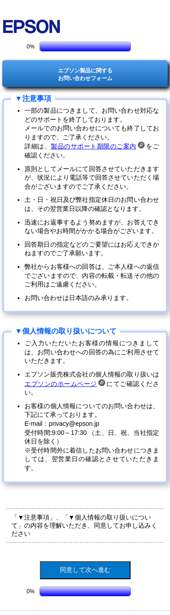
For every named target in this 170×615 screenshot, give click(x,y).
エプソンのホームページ (64, 383)
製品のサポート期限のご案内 (98, 146)
